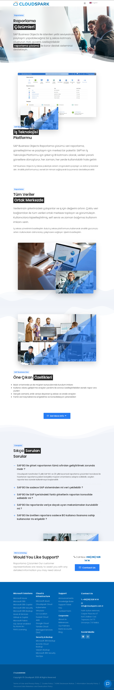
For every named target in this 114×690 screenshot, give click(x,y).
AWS (38, 620)
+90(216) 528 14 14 (90, 599)
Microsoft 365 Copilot (22, 604)
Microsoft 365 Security (23, 608)
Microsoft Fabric (20, 620)
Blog (61, 632)
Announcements (66, 598)
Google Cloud (42, 623)
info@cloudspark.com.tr (91, 604)
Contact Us (87, 567)
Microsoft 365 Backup (23, 611)
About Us (63, 619)
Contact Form (65, 611)
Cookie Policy (47, 683)
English (94, 3)
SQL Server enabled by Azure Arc (22, 625)
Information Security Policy (87, 683)
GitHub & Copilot (20, 617)
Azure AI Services (20, 614)
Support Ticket (65, 604)
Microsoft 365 (19, 601)
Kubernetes (41, 607)
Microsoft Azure (20, 598)
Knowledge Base (66, 601)
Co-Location (41, 614)
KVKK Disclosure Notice (64, 683)
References (63, 622)
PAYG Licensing (20, 629)
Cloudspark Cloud (44, 604)
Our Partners (64, 625)
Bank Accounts (65, 629)
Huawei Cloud (42, 617)
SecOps (39, 656)
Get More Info (57, 416)
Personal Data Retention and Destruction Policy (33, 686)
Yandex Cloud (42, 626)
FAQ (60, 608)
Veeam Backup (43, 650)
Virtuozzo (40, 610)
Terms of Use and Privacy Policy (26, 683)
